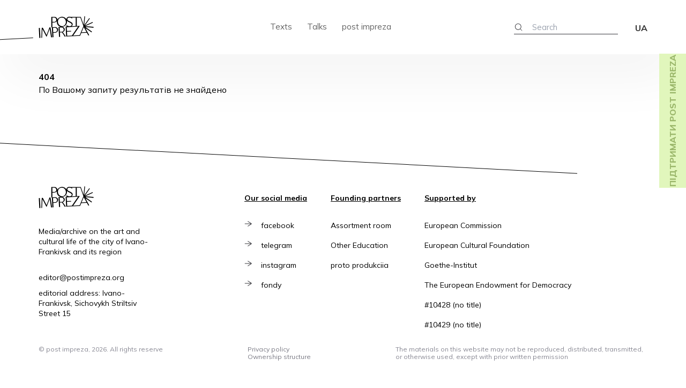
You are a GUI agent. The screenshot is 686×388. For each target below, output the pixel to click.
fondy (273, 285)
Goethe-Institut (450, 265)
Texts (281, 26)
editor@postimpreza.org (81, 277)
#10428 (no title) (452, 305)
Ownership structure (279, 357)
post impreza (366, 26)
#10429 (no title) (452, 325)
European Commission (463, 225)
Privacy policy (268, 349)
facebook (279, 225)
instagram (280, 265)
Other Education (359, 245)
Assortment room (361, 225)
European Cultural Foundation (477, 245)
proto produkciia (360, 265)
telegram (278, 245)
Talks (317, 26)
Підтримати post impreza (672, 121)
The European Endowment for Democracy (497, 285)
